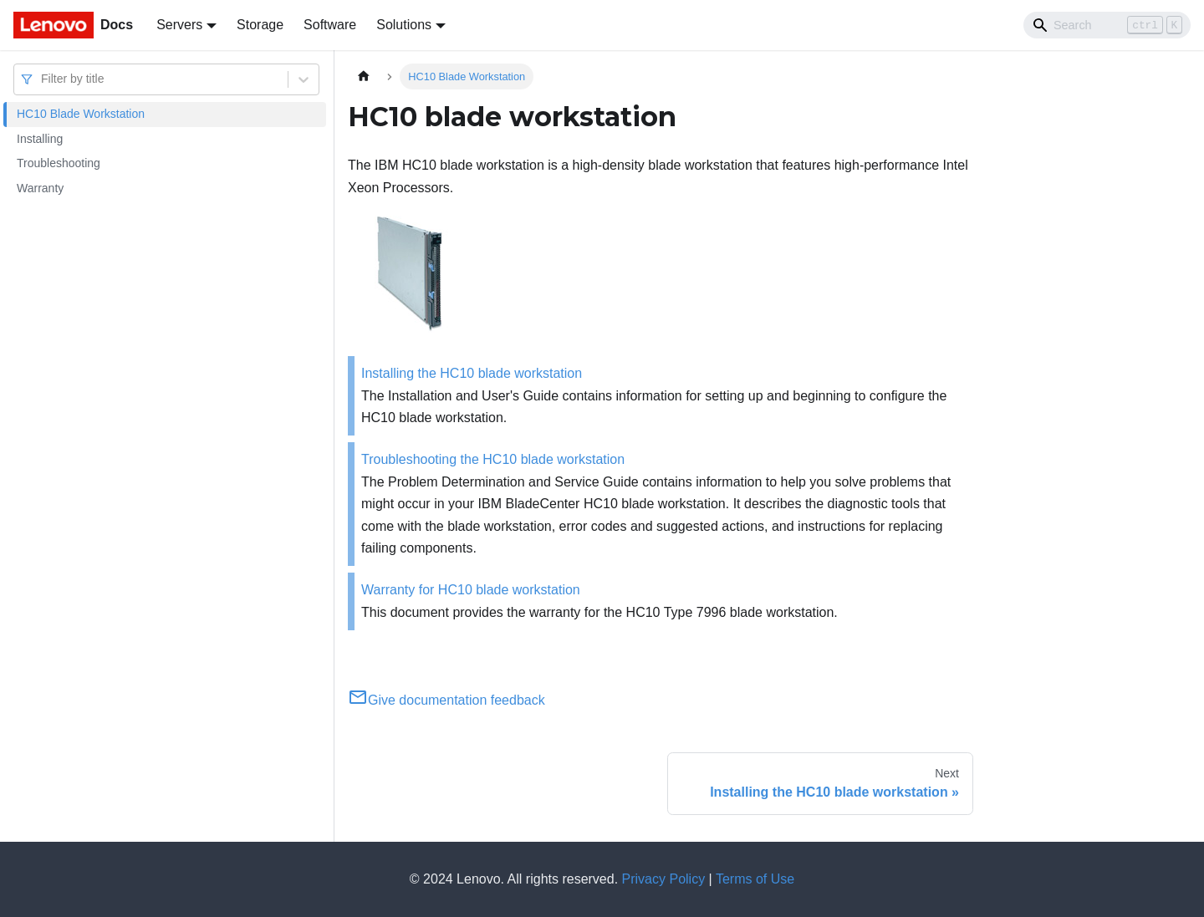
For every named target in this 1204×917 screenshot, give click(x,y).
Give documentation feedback (446, 700)
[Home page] (364, 76)
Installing (40, 138)
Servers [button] (179, 25)
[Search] (1107, 25)
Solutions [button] (403, 25)
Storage (260, 25)
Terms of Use (755, 879)
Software (330, 25)
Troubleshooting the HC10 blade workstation (493, 459)
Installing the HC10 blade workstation (471, 373)
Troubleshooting (58, 163)
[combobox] (42, 79)
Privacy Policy (664, 879)
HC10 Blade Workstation (81, 113)
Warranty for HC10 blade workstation (470, 590)
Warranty (40, 188)
